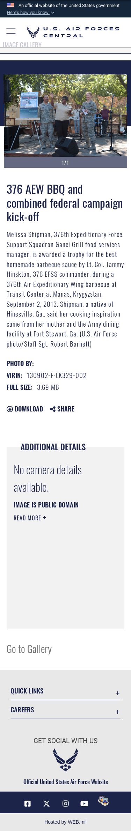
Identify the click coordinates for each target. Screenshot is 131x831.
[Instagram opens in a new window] (65, 804)
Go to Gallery (29, 648)
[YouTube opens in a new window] (84, 804)
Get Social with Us (65, 741)
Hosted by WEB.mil (65, 822)
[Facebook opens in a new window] (27, 804)
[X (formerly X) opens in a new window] (46, 804)
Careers (22, 709)
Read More (28, 518)
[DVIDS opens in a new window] (103, 801)
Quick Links (26, 690)
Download (25, 408)
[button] (31, 12)
